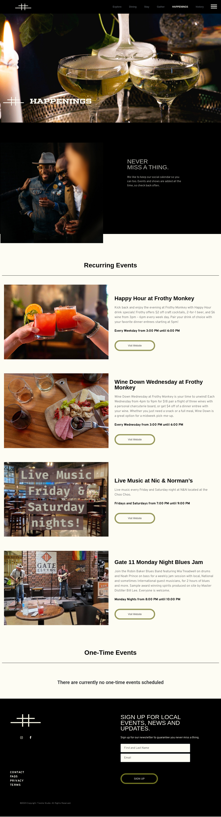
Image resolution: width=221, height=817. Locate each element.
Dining (133, 6)
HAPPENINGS (180, 6)
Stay (146, 6)
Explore (117, 6)
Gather (161, 6)
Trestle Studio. (44, 803)
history (200, 6)
